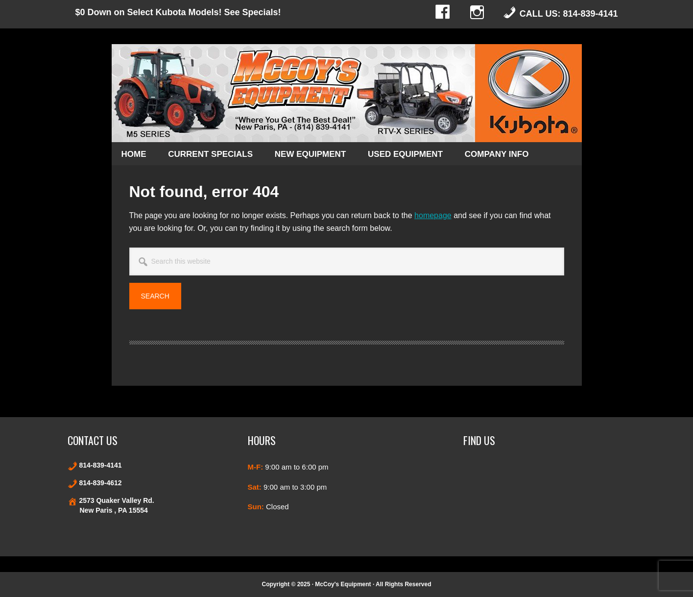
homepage (433, 215)
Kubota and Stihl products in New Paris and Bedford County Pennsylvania (347, 93)
